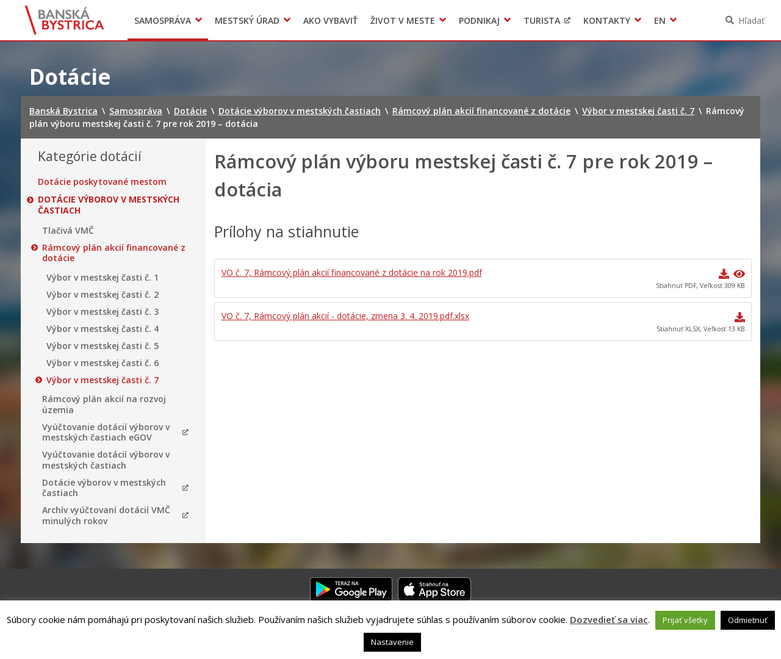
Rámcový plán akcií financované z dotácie (113, 253)
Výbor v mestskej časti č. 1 (102, 277)
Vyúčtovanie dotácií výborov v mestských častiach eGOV (106, 432)
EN (660, 20)
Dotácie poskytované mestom (102, 181)
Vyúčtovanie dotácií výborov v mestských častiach (106, 459)
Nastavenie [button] (392, 641)
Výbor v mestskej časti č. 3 (102, 311)
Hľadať (751, 20)
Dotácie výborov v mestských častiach (108, 204)
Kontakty (606, 20)
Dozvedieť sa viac (609, 619)
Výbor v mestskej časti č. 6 (102, 363)
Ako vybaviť (330, 20)
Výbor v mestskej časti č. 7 (102, 380)
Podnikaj (479, 20)
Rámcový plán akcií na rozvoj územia (104, 404)
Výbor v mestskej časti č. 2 (102, 294)
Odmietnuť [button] (748, 619)
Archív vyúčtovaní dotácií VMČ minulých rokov (106, 515)
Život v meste (402, 20)
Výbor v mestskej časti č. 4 (102, 328)
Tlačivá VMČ (68, 230)
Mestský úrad (247, 20)
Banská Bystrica (65, 20)
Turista (542, 20)
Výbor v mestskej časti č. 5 (102, 345)
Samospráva (162, 20)
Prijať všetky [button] (685, 619)
